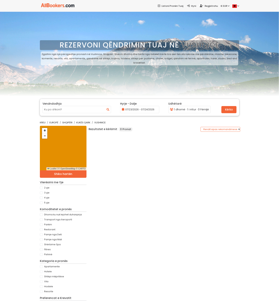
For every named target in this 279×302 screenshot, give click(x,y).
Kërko (229, 109)
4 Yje (46, 197)
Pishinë (48, 254)
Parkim (48, 224)
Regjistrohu (209, 6)
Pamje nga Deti (53, 234)
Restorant (49, 229)
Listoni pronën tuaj (170, 6)
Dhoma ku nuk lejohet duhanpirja (63, 214)
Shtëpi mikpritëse (54, 276)
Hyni (191, 6)
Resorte (48, 291)
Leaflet (51, 168)
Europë (53, 122)
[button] (44, 130)
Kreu (43, 122)
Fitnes (47, 249)
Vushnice (100, 122)
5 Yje (46, 202)
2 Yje (46, 187)
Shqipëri (67, 122)
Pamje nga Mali (53, 239)
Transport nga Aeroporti (58, 219)
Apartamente (52, 266)
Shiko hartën (63, 174)
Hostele (48, 286)
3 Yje (46, 192)
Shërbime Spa (52, 244)
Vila (46, 281)
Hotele (48, 271)
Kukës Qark (83, 122)
